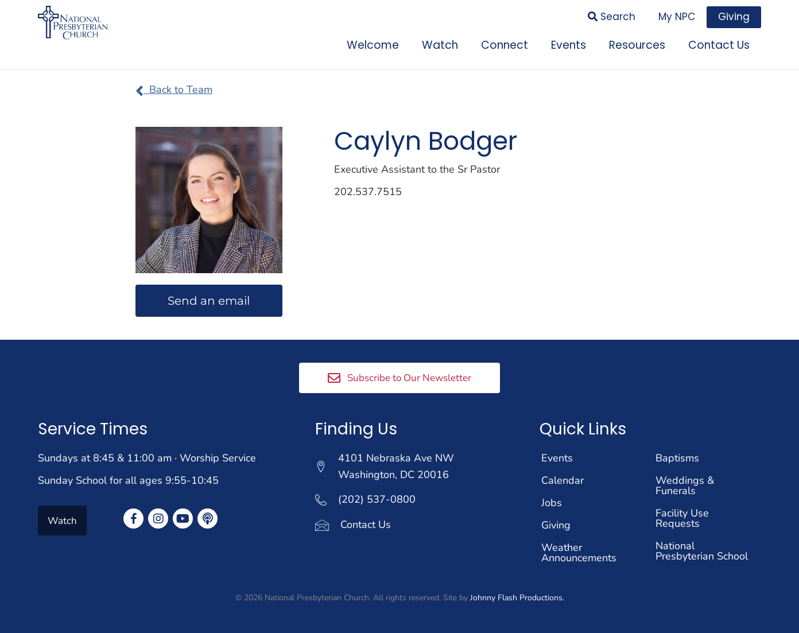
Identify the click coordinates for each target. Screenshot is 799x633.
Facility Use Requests (682, 518)
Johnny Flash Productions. (517, 597)
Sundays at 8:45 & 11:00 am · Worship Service (147, 458)
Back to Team (173, 89)
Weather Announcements (578, 553)
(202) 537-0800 (377, 499)
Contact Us (365, 524)
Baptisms (677, 458)
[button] (399, 378)
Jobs (551, 503)
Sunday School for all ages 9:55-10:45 (128, 480)
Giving (556, 525)
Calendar (562, 480)
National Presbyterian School (702, 551)
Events (557, 458)
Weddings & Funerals (685, 485)
